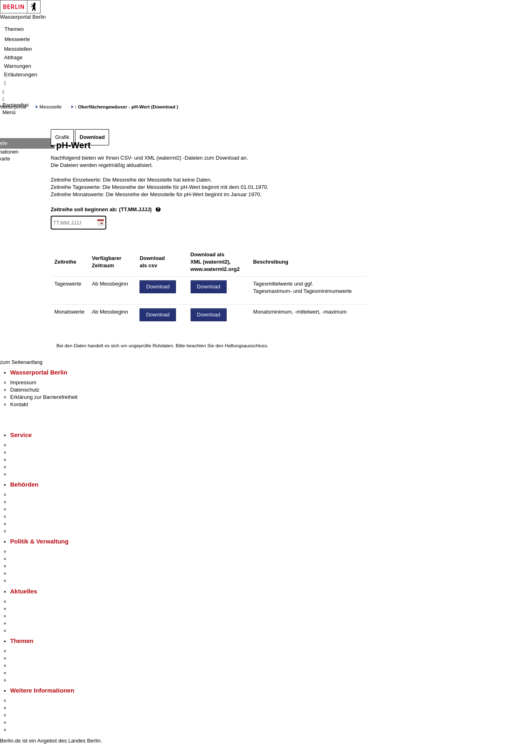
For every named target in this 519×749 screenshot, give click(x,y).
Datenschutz (24, 390)
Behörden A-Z (26, 494)
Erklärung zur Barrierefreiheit (43, 397)
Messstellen (18, 49)
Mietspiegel (23, 673)
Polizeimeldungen (31, 609)
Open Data (23, 573)
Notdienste (22, 467)
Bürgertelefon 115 (31, 460)
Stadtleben (22, 722)
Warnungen (17, 66)
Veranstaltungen (29, 616)
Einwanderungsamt (32, 531)
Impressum (23, 382)
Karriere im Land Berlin (37, 559)
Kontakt (19, 404)
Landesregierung (30, 551)
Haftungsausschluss (246, 345)
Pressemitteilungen (32, 601)
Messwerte (17, 39)
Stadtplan (21, 730)
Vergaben (21, 581)
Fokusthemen (26, 651)
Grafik (62, 137)
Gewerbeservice (29, 474)
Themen (14, 29)
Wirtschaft (22, 715)
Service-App (24, 445)
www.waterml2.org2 (215, 269)
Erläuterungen (20, 74)
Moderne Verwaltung (34, 665)
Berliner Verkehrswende (38, 658)
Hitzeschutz (23, 631)
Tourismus (22, 708)
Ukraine (19, 623)
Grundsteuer (24, 680)
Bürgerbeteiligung (30, 566)
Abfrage (13, 57)
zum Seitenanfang (21, 362)
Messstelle (50, 106)
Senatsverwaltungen (34, 502)
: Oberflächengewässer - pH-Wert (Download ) (126, 106)
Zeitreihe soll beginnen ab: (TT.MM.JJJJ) (133, 210)
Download (92, 137)
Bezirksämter (25, 509)
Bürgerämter (24, 516)
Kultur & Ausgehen (32, 700)
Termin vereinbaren (32, 452)
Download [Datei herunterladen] (157, 287)
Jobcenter (21, 524)
